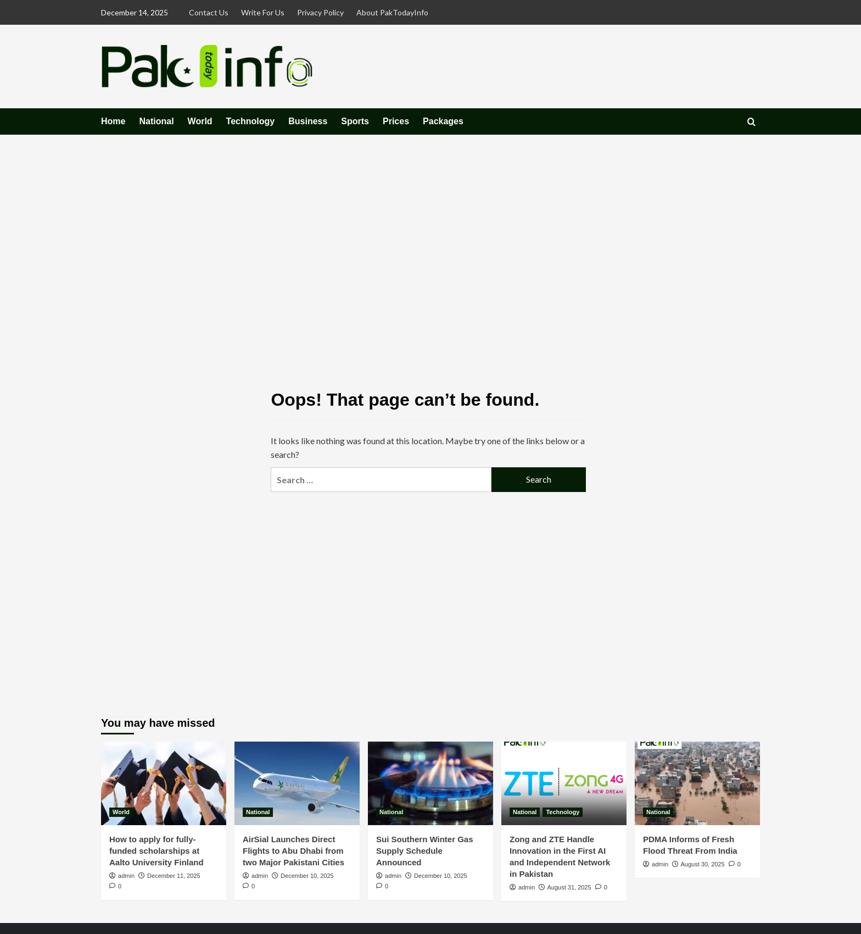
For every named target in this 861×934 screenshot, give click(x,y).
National (156, 121)
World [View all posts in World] (121, 812)
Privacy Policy (320, 12)
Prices (396, 121)
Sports (355, 121)
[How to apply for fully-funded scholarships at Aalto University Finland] (163, 783)
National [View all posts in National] (258, 812)
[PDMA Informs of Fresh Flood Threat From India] (697, 783)
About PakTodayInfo (392, 12)
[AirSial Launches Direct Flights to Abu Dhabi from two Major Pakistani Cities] (297, 783)
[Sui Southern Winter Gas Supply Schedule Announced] (430, 783)
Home (113, 121)
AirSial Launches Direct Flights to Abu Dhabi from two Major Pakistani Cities (293, 850)
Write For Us (262, 12)
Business (307, 121)
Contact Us (208, 12)
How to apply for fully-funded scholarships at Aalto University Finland (156, 850)
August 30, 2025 (702, 864)
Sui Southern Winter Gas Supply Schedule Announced (424, 850)
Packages (443, 121)
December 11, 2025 (173, 875)
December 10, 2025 (307, 875)
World (200, 121)
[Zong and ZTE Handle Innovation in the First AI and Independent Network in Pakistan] (564, 783)
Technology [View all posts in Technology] (562, 812)
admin (126, 875)
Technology (250, 121)
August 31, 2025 (569, 887)
